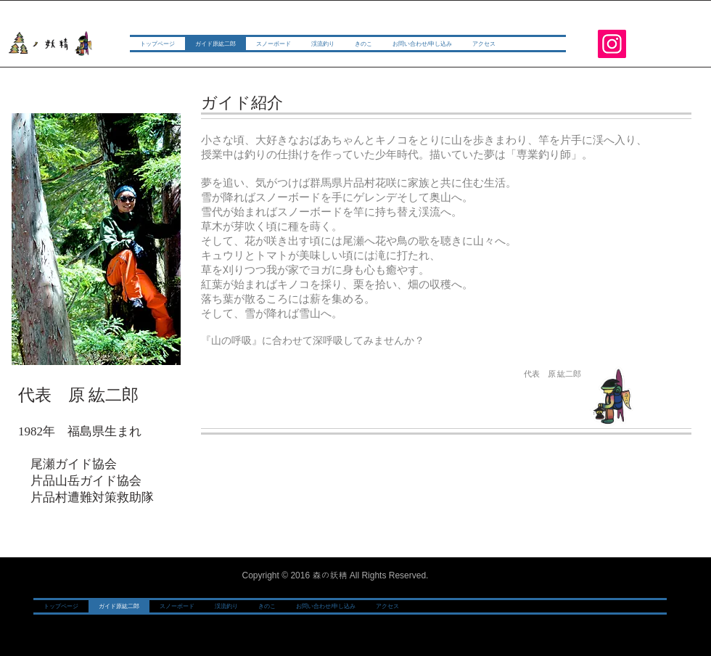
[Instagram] (612, 44)
